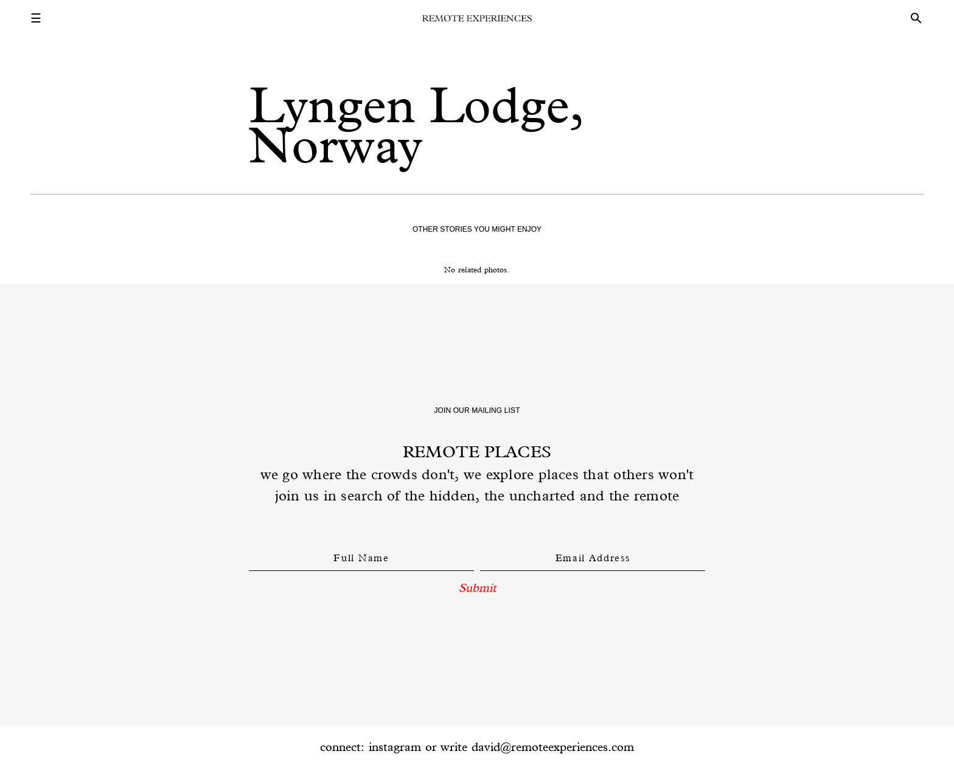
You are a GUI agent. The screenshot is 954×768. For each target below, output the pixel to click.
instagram (395, 746)
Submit (477, 587)
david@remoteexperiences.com (553, 746)
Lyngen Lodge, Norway (416, 125)
